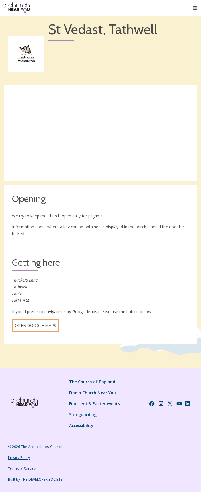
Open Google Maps (35, 325)
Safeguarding (83, 414)
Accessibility (81, 425)
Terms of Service (22, 468)
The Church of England (92, 381)
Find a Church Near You (92, 392)
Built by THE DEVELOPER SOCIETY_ (36, 479)
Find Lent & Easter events (94, 403)
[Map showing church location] (100, 133)
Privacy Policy (19, 457)
